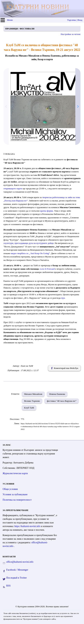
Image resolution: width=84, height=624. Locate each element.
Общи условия (10, 489)
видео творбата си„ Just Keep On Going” (30, 253)
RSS (8, 585)
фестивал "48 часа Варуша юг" (61, 401)
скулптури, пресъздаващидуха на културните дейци (28, 243)
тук (63, 298)
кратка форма (46, 210)
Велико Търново (32, 401)
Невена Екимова (57, 394)
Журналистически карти (15, 473)
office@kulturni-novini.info (19, 562)
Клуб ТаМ (29, 407)
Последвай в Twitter (16, 577)
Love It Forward (47, 269)
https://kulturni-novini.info (27, 526)
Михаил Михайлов (33, 394)
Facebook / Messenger (17, 570)
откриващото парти (12, 188)
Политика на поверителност (17, 500)
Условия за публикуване (15, 494)
